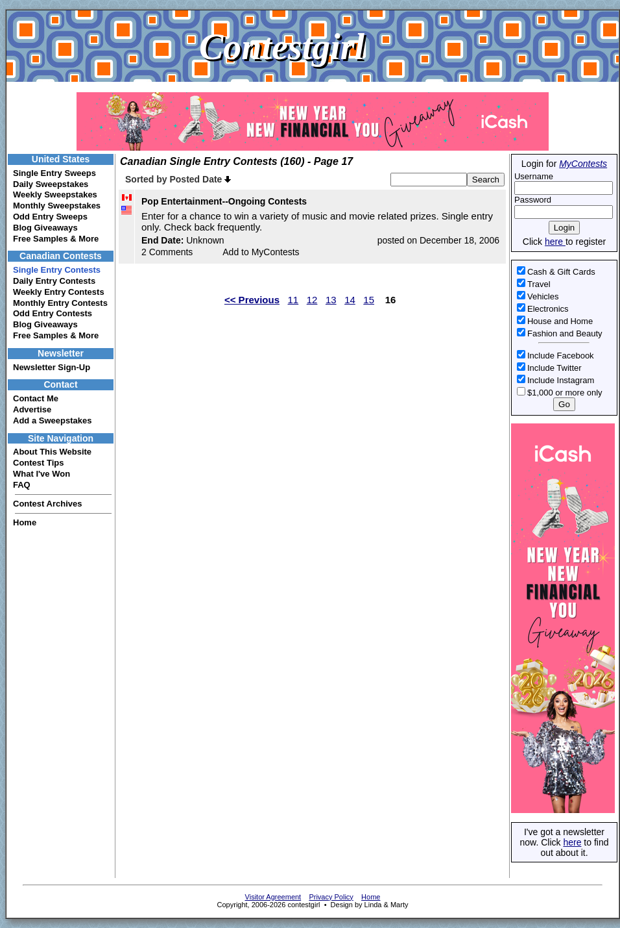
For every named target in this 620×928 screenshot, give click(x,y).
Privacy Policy (331, 897)
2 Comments (167, 252)
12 (312, 299)
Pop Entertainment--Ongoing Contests (224, 201)
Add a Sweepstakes (52, 420)
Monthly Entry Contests (60, 303)
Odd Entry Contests (52, 313)
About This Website (52, 452)
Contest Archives (47, 503)
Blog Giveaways (45, 227)
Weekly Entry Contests (58, 292)
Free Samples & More (56, 239)
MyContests (583, 163)
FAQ (21, 485)
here (555, 241)
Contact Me (35, 398)
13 (331, 299)
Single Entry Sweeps (54, 173)
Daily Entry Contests (54, 281)
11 (293, 299)
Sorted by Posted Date (178, 179)
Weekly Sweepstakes (55, 194)
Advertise (32, 409)
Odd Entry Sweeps (50, 216)
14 (349, 299)
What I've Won (41, 474)
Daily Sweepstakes (50, 184)
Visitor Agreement (273, 897)
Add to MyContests (260, 252)
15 (368, 299)
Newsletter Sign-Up (51, 367)
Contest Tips (38, 463)
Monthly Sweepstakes (57, 205)
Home (24, 522)
